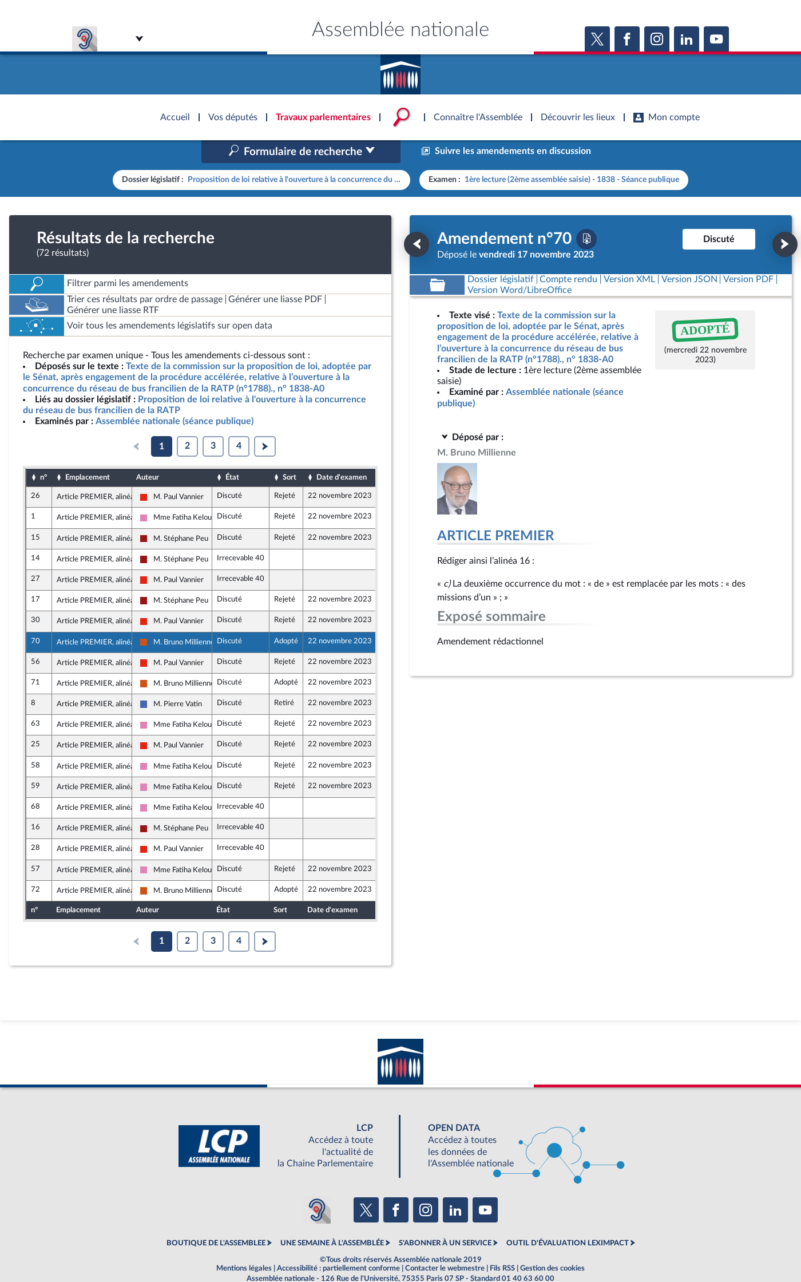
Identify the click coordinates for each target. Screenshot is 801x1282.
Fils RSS (502, 1244)
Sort (289, 452)
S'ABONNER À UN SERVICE (445, 1219)
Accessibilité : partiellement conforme (338, 1244)
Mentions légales (244, 1244)
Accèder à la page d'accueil (400, 70)
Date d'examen (341, 452)
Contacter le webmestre (445, 1244)
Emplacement (87, 452)
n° (43, 452)
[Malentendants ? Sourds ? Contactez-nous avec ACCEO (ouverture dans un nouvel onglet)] (317, 1185)
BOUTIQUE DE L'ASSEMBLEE (215, 1219)
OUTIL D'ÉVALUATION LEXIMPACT (567, 1219)
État (232, 452)
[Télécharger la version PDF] (586, 214)
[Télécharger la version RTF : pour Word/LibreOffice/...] (519, 265)
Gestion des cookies (552, 1244)
